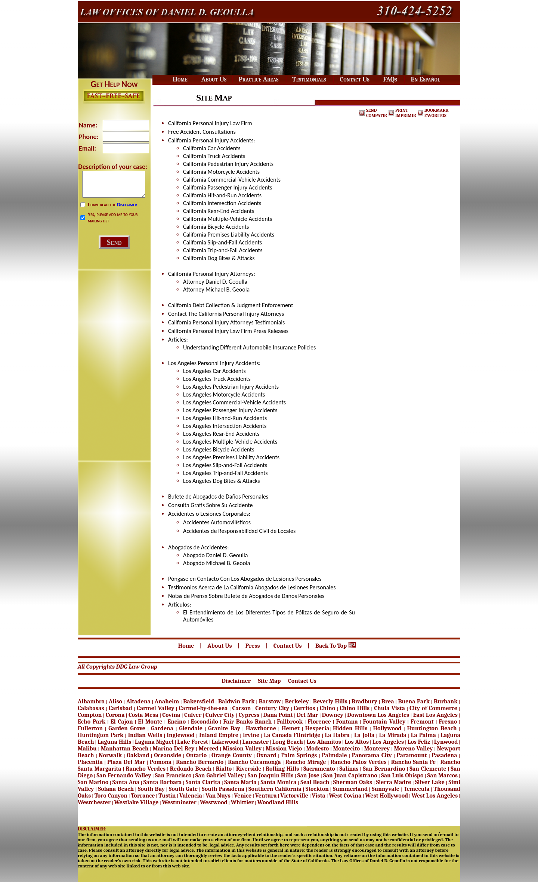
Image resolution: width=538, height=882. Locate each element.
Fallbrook (290, 721)
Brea (387, 701)
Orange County (231, 755)
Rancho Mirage (305, 762)
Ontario (196, 755)
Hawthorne (261, 728)
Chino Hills (355, 708)
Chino (328, 708)
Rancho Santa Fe (413, 762)
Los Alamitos (324, 741)
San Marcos (442, 775)
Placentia (90, 762)
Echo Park (91, 721)
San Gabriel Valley (219, 775)
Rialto (224, 768)
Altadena (138, 701)
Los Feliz (419, 741)
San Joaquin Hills (271, 775)
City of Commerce (433, 708)
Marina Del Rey (173, 748)
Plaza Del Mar (126, 762)
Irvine (251, 735)
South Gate (183, 789)
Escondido (204, 721)
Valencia (190, 795)
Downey (332, 715)
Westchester (94, 802)
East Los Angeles (435, 715)
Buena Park (414, 701)
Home (186, 645)
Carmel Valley (155, 708)
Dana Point (278, 715)
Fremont (422, 721)
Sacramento (319, 768)
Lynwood (446, 741)
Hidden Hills (350, 728)
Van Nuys (217, 795)
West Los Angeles (435, 795)
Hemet (291, 728)
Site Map (270, 681)
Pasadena (444, 755)
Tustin (167, 795)
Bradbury (364, 701)
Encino (176, 721)
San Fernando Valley (123, 775)
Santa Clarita (203, 782)
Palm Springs (299, 755)
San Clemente (427, 768)
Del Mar (307, 715)
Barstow (270, 701)
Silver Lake (430, 782)
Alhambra (91, 701)
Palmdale (334, 755)
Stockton (317, 789)
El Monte (150, 721)
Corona (115, 715)
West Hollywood (386, 795)
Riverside (248, 768)
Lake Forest (192, 741)
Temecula (417, 789)
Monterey (377, 748)
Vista (318, 795)
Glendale (190, 728)
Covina (171, 715)
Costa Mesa (143, 715)
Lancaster (255, 741)
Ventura (266, 795)
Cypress (249, 715)
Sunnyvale (386, 789)
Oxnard (266, 755)
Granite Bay (224, 728)
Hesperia (317, 728)
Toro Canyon (111, 795)
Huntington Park (100, 735)
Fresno (448, 721)
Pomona (160, 762)
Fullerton (90, 728)
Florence (319, 721)
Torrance (143, 795)
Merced (209, 748)
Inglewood (181, 735)
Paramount (412, 755)
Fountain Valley (384, 721)
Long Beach (287, 741)
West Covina (345, 795)
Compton (90, 715)
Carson (241, 708)
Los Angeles (388, 741)
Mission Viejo (284, 748)
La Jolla (364, 735)
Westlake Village (136, 802)
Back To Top (336, 645)
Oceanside (167, 755)
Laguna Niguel (154, 741)
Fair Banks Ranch (247, 721)
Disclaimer (127, 204)
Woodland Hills (277, 802)
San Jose (308, 775)
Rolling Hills (282, 768)
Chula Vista (389, 708)
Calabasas (91, 708)
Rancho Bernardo (199, 762)
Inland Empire (218, 735)
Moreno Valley (413, 748)
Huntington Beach (432, 728)
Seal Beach (314, 782)
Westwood (213, 802)
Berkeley (297, 701)
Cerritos (304, 708)
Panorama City (372, 755)
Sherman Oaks (352, 782)
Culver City (220, 715)
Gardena (162, 728)
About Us (220, 645)
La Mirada (392, 735)
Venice (242, 795)
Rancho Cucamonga (254, 762)
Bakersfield (198, 701)
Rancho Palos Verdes (358, 762)
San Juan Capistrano (350, 775)
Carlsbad (120, 708)
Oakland (138, 755)
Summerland (350, 789)
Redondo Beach (190, 768)
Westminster (179, 802)
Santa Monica (278, 782)
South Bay (151, 789)
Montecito (346, 748)
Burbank (446, 701)
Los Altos (356, 741)
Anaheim (167, 701)
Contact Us (288, 645)
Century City (272, 708)
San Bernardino (384, 768)
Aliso (115, 701)
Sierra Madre (393, 782)
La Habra (337, 735)
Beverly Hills (330, 701)
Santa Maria (240, 782)
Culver (192, 715)
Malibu (87, 748)
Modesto (317, 748)
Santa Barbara (162, 782)
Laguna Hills (114, 741)
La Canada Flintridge (292, 735)
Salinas (348, 768)
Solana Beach (116, 789)
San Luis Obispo (402, 775)
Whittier (242, 802)
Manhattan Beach (125, 748)
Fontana (347, 721)
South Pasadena (223, 789)
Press (253, 645)
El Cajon (122, 721)
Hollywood (387, 728)
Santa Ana (126, 782)
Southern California (275, 789)
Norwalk (110, 755)
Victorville (294, 795)
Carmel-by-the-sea (203, 708)
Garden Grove (126, 728)
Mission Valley (242, 748)
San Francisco (173, 775)
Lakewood (225, 741)
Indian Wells (145, 735)
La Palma (423, 735)
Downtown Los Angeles (378, 715)
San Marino (93, 782)
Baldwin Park (236, 701)
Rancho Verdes (146, 768)
